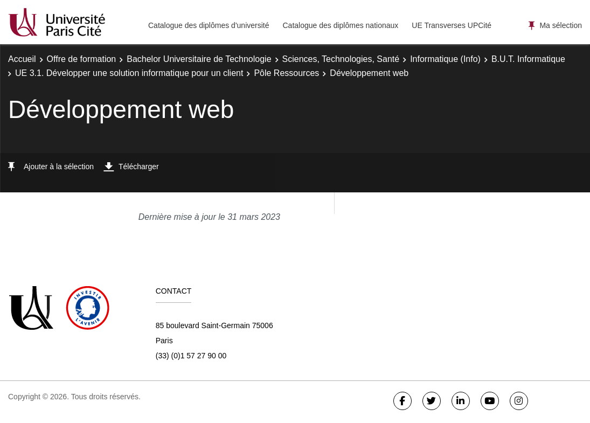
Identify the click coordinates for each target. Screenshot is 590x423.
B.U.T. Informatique (528, 59)
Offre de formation (81, 59)
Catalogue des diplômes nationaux (340, 25)
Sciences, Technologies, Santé (341, 59)
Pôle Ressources (286, 73)
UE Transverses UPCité (451, 25)
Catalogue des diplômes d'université (208, 25)
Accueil (22, 59)
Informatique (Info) (445, 59)
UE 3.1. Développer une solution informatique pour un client (129, 73)
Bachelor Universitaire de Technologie (199, 59)
